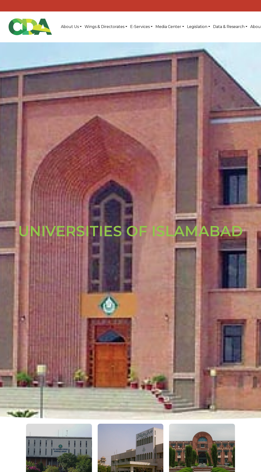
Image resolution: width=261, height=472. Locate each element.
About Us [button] (70, 26)
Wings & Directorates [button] (104, 26)
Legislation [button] (197, 26)
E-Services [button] (140, 26)
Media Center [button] (168, 26)
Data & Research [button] (229, 26)
